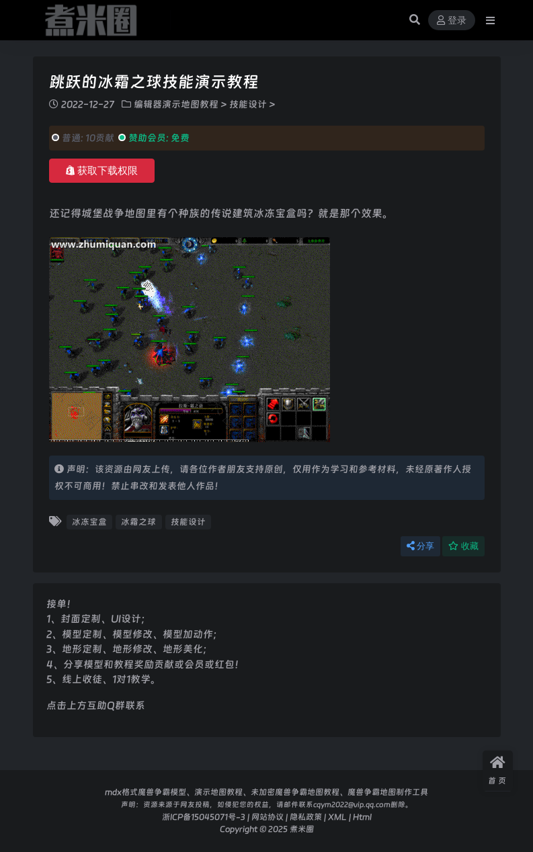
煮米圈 (302, 829)
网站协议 (267, 817)
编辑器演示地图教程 (176, 104)
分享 (420, 546)
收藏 (463, 546)
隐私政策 (306, 817)
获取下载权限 (102, 170)
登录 (451, 20)
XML (337, 817)
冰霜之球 (138, 522)
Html (362, 817)
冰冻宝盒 (89, 522)
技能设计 (248, 104)
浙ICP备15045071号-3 (203, 817)
